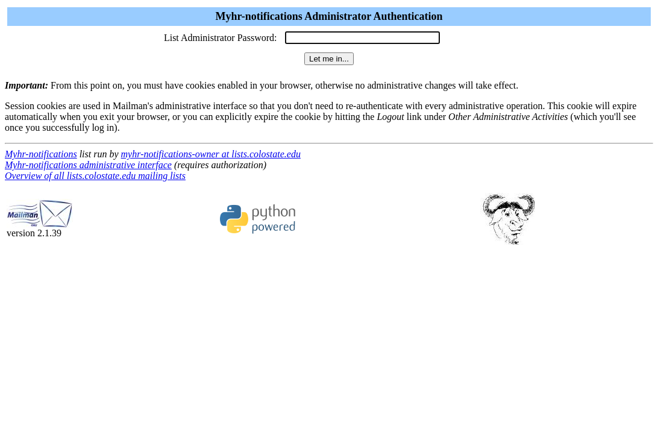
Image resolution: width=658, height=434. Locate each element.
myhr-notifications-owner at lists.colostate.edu (211, 154)
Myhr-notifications (41, 154)
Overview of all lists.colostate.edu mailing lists (95, 176)
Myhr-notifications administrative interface (88, 165)
